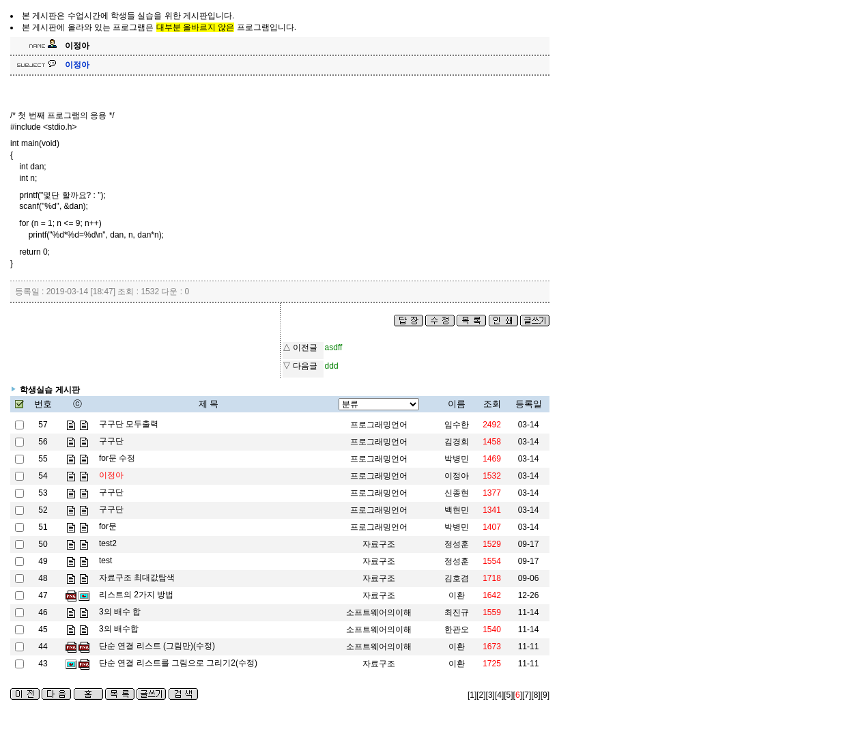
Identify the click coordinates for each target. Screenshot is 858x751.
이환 (456, 646)
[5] (508, 695)
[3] (490, 695)
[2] (480, 695)
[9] (545, 695)
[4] (499, 695)
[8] (535, 695)
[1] (472, 695)
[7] (526, 695)
